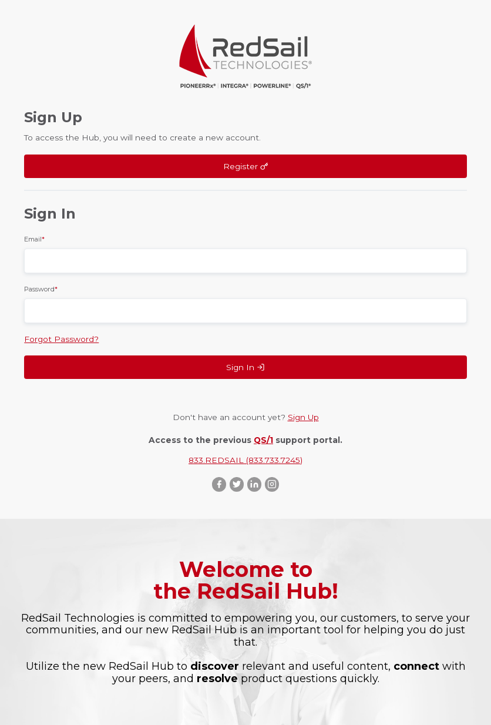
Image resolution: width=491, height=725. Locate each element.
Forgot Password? (61, 339)
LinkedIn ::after (254, 484)
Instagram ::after (272, 484)
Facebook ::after (219, 484)
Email (34, 239)
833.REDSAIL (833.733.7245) (245, 460)
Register (245, 166)
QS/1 (263, 440)
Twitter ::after (236, 484)
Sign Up (303, 417)
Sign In (245, 367)
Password (41, 289)
